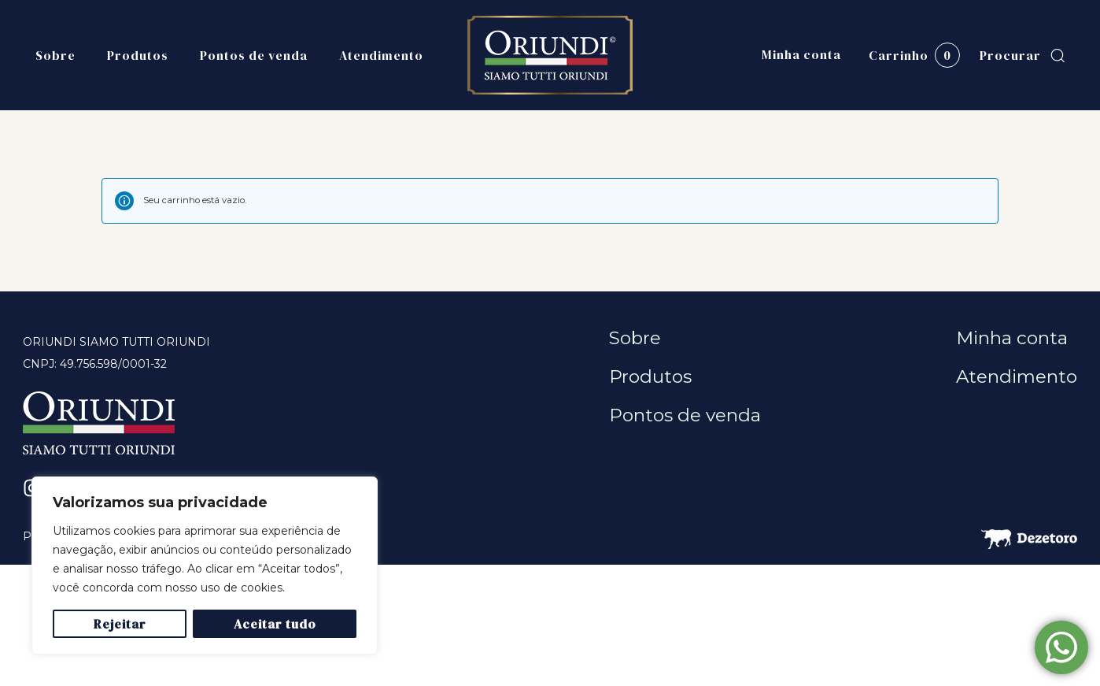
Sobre (55, 55)
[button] (1022, 55)
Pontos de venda (254, 55)
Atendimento (381, 55)
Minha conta (801, 54)
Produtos (137, 55)
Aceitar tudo (275, 623)
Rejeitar (120, 623)
